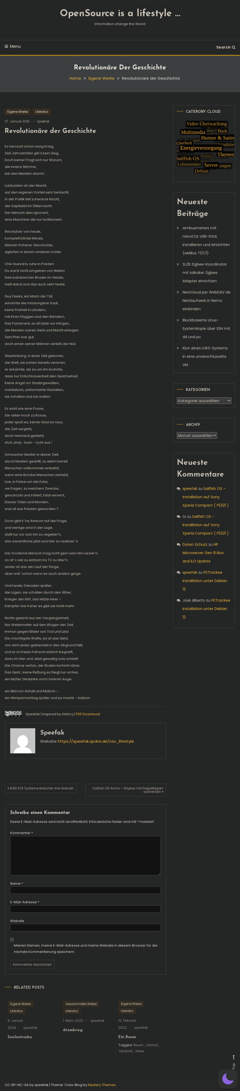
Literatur (42, 111)
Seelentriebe (20, 1044)
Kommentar (21, 832)
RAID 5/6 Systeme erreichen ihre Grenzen (42, 788)
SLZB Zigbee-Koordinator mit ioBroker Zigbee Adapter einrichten (205, 273)
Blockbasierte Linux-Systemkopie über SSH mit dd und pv (206, 328)
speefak (43, 121)
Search (225, 47)
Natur (140, 1058)
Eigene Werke (17, 111)
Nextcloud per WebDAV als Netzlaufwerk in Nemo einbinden (207, 301)
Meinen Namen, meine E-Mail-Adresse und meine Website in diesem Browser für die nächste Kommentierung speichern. (85, 948)
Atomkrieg (73, 1037)
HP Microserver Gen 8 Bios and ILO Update (203, 553)
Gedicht (125, 1058)
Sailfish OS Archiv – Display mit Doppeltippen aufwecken (127, 790)
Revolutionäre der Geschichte (50, 131)
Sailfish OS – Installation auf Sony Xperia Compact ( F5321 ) (206, 497)
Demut (152, 1052)
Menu (13, 46)
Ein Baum (127, 1044)
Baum (138, 1052)
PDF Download (88, 714)
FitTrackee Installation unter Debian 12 (205, 581)
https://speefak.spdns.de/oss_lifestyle (96, 741)
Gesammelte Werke (81, 1011)
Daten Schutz (195, 544)
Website (17, 920)
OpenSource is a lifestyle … (120, 14)
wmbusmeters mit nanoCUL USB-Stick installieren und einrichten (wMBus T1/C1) (206, 240)
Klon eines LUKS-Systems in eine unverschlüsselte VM (205, 356)
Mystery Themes (102, 1084)
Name (16, 883)
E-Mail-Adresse (24, 902)
